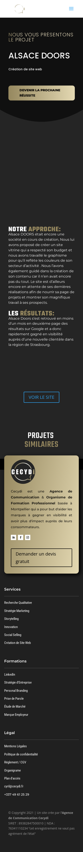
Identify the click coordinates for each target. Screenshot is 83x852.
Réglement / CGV (15, 762)
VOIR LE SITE (41, 397)
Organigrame (12, 770)
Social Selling (12, 635)
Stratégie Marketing (16, 611)
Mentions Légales (15, 746)
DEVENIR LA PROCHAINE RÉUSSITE (39, 92)
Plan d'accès (12, 778)
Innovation (11, 627)
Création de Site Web (17, 643)
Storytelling (11, 619)
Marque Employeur (16, 715)
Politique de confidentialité (21, 754)
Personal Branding (16, 691)
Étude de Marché (14, 706)
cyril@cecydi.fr (13, 786)
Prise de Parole (14, 699)
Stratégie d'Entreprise (18, 682)
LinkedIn (9, 675)
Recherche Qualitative (18, 603)
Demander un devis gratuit (36, 557)
